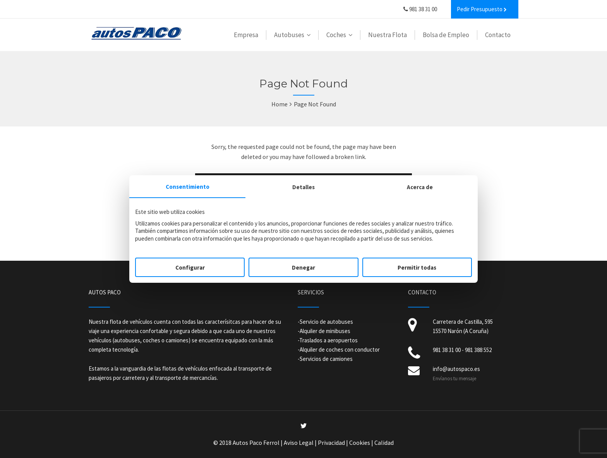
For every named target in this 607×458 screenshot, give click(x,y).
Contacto (498, 35)
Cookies (359, 442)
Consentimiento (187, 186)
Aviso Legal (299, 442)
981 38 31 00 (420, 9)
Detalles (303, 187)
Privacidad (331, 442)
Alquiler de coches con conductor (340, 349)
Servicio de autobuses (326, 321)
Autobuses (289, 35)
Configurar (190, 267)
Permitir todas (417, 267)
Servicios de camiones (326, 358)
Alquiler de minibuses (325, 331)
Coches (336, 35)
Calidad (384, 442)
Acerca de (420, 187)
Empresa (246, 35)
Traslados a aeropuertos (328, 340)
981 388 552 (478, 350)
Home (279, 104)
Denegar (303, 267)
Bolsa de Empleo (446, 35)
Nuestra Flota (387, 35)
